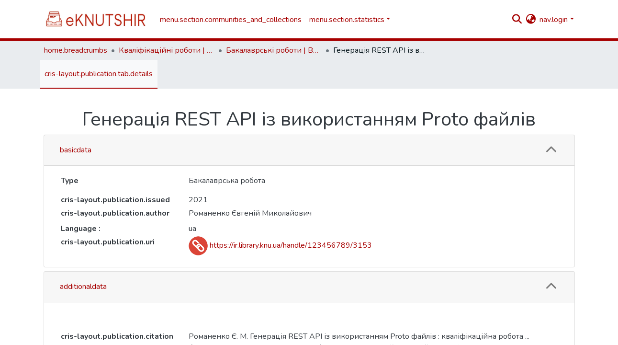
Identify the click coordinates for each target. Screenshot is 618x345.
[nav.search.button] (517, 19)
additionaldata (83, 286)
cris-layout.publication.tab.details (99, 74)
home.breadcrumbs (75, 50)
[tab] (309, 150)
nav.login (553, 19)
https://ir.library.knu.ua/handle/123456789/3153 (280, 245)
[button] (531, 19)
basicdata (75, 150)
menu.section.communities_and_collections (231, 19)
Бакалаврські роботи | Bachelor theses (274, 50)
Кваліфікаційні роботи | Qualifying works (166, 50)
